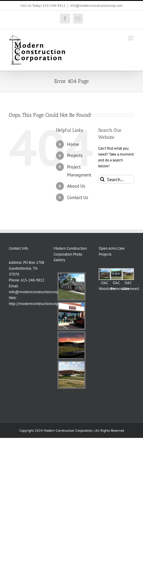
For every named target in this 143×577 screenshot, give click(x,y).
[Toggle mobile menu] (131, 38)
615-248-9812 (32, 280)
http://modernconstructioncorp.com (37, 303)
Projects (75, 155)
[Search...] (116, 179)
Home (73, 144)
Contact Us (77, 197)
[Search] (102, 179)
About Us (76, 186)
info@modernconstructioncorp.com (96, 5)
